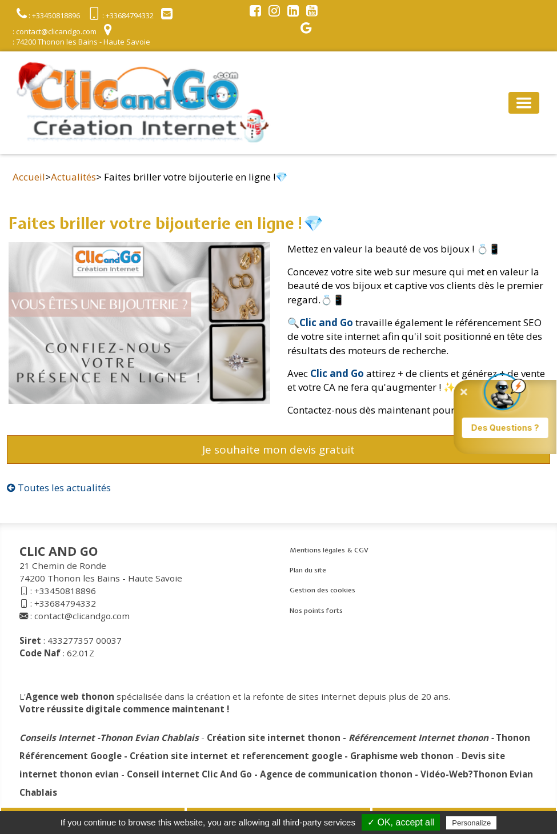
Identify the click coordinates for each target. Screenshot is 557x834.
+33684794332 (65, 603)
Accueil (29, 176)
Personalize (471, 823)
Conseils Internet (57, 737)
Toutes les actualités (59, 487)
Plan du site (308, 570)
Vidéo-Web (444, 774)
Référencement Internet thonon (418, 737)
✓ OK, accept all (400, 822)
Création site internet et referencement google (236, 755)
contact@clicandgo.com (82, 616)
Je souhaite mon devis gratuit (278, 449)
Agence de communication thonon (336, 774)
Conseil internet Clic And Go (189, 774)
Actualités (73, 176)
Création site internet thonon (273, 737)
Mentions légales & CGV (329, 550)
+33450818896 (65, 590)
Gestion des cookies (322, 590)
